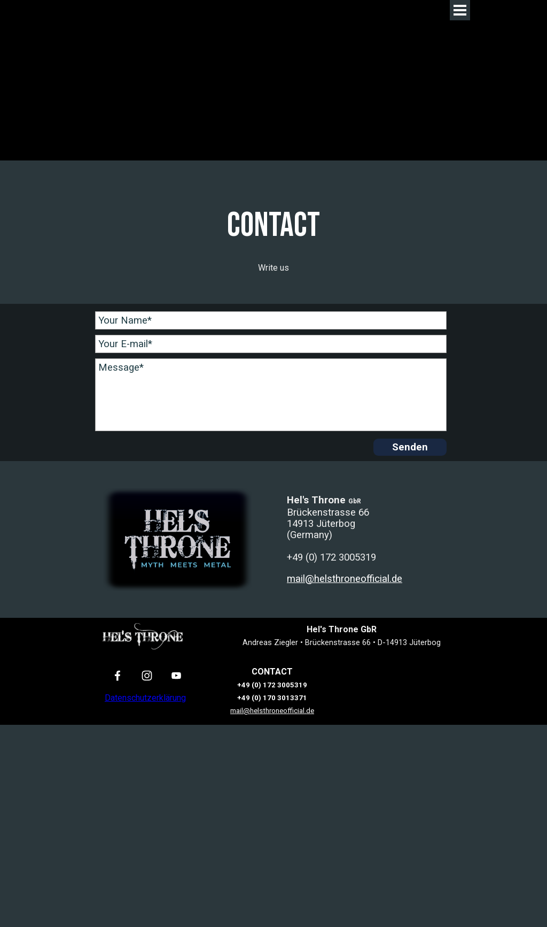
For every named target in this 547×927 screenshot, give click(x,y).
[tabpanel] (273, 237)
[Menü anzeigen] (460, 10)
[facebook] (117, 675)
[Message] (271, 394)
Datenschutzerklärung (145, 698)
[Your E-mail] (271, 344)
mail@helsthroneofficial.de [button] (344, 579)
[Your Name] (271, 320)
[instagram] (147, 675)
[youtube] (176, 675)
